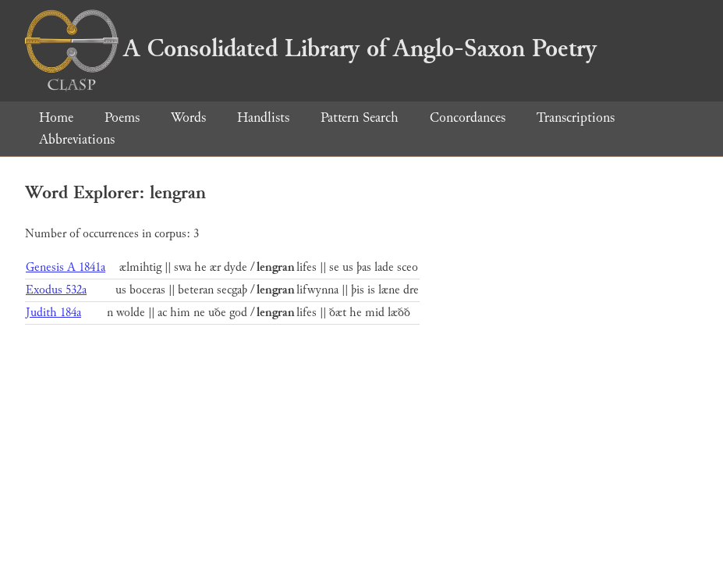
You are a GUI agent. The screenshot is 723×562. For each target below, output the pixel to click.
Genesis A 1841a (65, 267)
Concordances (467, 117)
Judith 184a (53, 313)
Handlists (263, 117)
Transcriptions (576, 117)
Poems (122, 117)
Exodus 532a (56, 290)
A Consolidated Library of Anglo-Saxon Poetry (311, 48)
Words (188, 117)
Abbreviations (77, 139)
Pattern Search (360, 117)
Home (56, 117)
